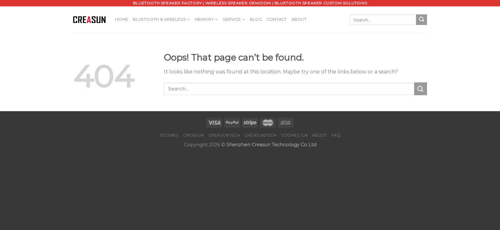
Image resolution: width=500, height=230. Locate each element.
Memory (206, 20)
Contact (277, 19)
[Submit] (421, 19)
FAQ (336, 135)
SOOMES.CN (294, 135)
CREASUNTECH (224, 135)
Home (121, 19)
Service (234, 20)
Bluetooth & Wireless (161, 20)
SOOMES (169, 135)
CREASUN (193, 135)
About (298, 19)
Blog (256, 19)
